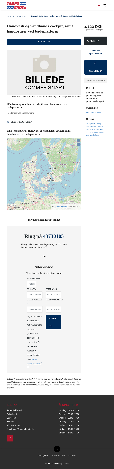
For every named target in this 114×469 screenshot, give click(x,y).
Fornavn (31, 289)
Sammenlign (95, 67)
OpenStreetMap (61, 206)
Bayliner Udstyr (21, 16)
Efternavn (51, 289)
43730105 (53, 236)
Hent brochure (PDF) (93, 113)
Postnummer (33, 278)
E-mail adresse (34, 301)
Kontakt (44, 42)
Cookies (72, 455)
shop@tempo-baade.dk (23, 429)
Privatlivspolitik (58, 455)
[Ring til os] (99, 5)
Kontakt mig (53, 322)
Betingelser (43, 455)
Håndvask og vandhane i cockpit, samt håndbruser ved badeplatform (56, 16)
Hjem (9, 16)
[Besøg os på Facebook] (10, 438)
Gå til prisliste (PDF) (93, 124)
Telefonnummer (54, 301)
